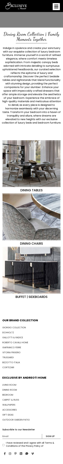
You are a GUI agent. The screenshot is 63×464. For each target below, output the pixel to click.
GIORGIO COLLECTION (14, 327)
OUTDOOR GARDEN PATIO (16, 419)
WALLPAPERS (8, 404)
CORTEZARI (8, 367)
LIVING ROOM (9, 384)
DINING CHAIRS (31, 243)
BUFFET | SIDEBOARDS (31, 297)
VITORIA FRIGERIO (11, 352)
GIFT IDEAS (7, 414)
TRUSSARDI (8, 357)
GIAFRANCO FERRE (11, 347)
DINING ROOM (9, 389)
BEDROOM (7, 394)
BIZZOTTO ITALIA (11, 362)
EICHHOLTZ (8, 332)
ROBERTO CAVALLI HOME (15, 342)
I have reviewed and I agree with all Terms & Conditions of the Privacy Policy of (30, 444)
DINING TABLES (31, 190)
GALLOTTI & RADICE (12, 337)
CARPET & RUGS (10, 399)
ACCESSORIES (9, 409)
